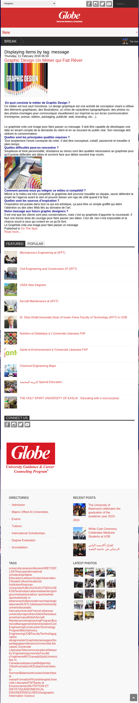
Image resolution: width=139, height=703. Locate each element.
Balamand (25, 672)
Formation (23, 679)
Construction (32, 627)
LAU (30, 587)
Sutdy (37, 578)
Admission (18, 504)
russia (36, 672)
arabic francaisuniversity (20, 609)
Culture (23, 581)
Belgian (42, 663)
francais (21, 571)
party (24, 594)
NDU (48, 587)
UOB (27, 633)
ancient (16, 604)
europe (32, 663)
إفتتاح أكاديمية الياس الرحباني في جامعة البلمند (104, 547)
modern (35, 601)
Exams (16, 519)
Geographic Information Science (31, 694)
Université (43, 643)
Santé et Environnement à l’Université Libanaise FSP (54, 349)
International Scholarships (28, 533)
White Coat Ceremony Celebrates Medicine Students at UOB (103, 532)
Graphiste (32, 640)
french (34, 614)
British (31, 617)
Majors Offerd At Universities (30, 511)
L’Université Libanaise (20, 648)
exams (20, 591)
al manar (13, 678)
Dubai (37, 666)
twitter (102, 4)
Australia (21, 666)
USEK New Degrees (33, 285)
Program (46, 620)
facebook (89, 4)
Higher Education (20, 576)
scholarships (48, 672)
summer (16, 594)
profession (36, 568)
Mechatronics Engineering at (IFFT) (42, 252)
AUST (24, 604)
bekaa (36, 604)
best (40, 614)
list (14, 666)
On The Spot (29, 228)
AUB (25, 587)
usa (21, 663)
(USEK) (34, 692)
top (26, 663)
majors (25, 614)
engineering (33, 620)
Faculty (35, 633)
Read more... (12, 231)
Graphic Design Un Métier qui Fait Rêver (43, 60)
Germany (21, 617)
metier (22, 640)
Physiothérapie (39, 679)
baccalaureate (34, 591)
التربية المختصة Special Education (41, 382)
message (44, 640)
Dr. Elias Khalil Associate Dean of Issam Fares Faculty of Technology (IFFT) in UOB (73, 317)
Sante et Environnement (26, 684)
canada (34, 656)
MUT (27, 656)
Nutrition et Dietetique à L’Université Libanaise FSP (52, 333)
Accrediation (20, 547)
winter (46, 591)
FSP (30, 682)
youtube (109, 4)
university (15, 568)
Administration (42, 623)
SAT (13, 591)
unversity (34, 653)
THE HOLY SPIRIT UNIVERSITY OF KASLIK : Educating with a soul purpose (69, 398)
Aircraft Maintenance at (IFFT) (39, 301)
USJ (36, 587)
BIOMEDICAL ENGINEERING (26, 691)
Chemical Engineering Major (38, 365)
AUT (42, 587)
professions (29, 643)
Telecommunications (34, 650)
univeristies (16, 607)
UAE (30, 666)
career (25, 568)
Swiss (47, 614)
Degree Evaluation (24, 540)
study (53, 604)
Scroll (133, 697)
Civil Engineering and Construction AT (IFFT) (48, 268)
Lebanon (27, 578)
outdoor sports (37, 594)
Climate (14, 581)
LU (30, 604)
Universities (48, 578)
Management (24, 623)
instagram (96, 4)
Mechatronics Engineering (23, 632)
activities (24, 601)
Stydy (43, 656)
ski (18, 597)
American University (21, 586)
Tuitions (17, 526)
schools (45, 604)
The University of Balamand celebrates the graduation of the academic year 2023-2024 (97, 512)
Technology (47, 633)
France (35, 610)
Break (10, 41)
